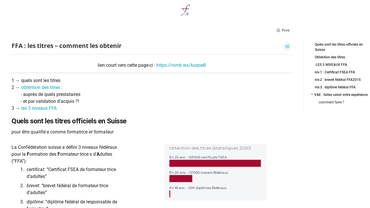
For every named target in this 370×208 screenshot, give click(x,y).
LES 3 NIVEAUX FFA (331, 65)
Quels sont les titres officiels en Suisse (339, 47)
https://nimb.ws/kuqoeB (181, 65)
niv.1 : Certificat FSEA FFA (335, 72)
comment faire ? (331, 102)
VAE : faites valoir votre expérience (341, 95)
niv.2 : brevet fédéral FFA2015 (338, 80)
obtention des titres (40, 87)
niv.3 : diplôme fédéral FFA (335, 87)
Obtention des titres (330, 57)
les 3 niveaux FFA (39, 108)
